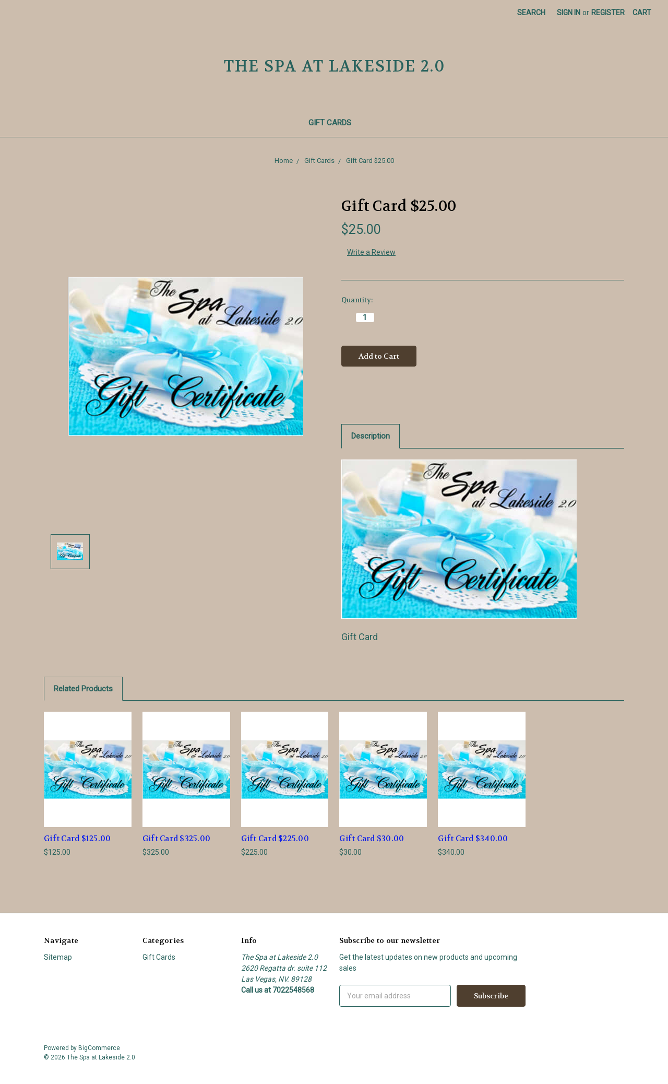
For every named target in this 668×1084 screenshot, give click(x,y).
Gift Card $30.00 (371, 838)
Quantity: (357, 300)
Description (370, 436)
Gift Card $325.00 (176, 838)
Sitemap (58, 957)
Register (608, 12)
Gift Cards (334, 122)
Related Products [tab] (83, 688)
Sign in (568, 12)
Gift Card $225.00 (275, 838)
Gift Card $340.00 (473, 838)
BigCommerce (99, 1048)
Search (531, 12)
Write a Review (371, 252)
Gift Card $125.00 (77, 838)
